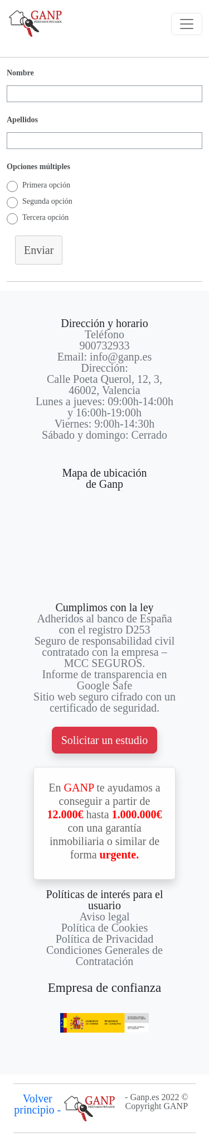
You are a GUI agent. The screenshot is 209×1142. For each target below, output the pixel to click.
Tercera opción (45, 217)
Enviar (39, 250)
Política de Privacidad (105, 939)
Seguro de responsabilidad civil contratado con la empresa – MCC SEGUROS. (105, 652)
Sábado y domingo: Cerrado (104, 435)
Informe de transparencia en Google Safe (104, 680)
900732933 (105, 345)
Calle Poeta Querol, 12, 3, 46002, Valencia (104, 384)
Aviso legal (104, 916)
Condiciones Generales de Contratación (104, 955)
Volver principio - (37, 1104)
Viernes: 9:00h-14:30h (104, 424)
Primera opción (46, 185)
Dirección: (104, 368)
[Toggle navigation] (186, 24)
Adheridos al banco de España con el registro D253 (104, 624)
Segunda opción (47, 201)
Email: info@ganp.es (104, 357)
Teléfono (104, 334)
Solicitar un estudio (104, 740)
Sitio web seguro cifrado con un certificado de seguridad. (104, 702)
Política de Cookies (104, 928)
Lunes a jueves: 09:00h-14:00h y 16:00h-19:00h (104, 407)
